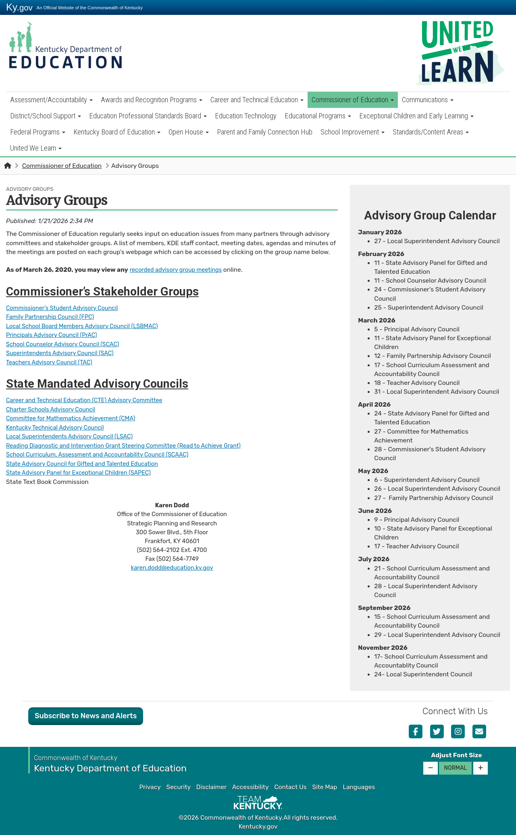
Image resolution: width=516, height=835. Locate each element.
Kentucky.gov (258, 826)
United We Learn (36, 148)
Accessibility (250, 787)
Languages (359, 787)
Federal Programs (37, 132)
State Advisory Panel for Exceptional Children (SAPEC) (84, 470)
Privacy (149, 787)
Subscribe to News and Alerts (86, 715)
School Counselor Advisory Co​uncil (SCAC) (67, 343)
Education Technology (246, 116)
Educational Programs (318, 116)
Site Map (324, 787)
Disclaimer (211, 787)
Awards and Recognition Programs (151, 99)
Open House (189, 132)
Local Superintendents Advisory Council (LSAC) (74, 434)
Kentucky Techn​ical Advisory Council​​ (59, 426)
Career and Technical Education (257, 99)
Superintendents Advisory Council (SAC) (64, 352)
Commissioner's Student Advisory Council (66, 307)
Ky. (19, 7)
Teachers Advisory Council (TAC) (52, 361)
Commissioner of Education (353, 99)
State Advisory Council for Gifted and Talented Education (88, 461)
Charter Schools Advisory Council (54, 408)
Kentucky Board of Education (116, 132)
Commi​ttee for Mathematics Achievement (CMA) (76, 417)
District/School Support (45, 116)
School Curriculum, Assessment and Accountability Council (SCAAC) (104, 453)
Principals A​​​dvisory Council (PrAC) (55, 334)
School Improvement (352, 132)
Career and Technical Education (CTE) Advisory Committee (90, 399)
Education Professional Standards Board (148, 116)
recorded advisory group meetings (179, 269)
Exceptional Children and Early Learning (416, 116)
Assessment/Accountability (51, 99)
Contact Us (290, 787)
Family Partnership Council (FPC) (53, 316)
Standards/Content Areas (431, 132)
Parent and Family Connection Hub (264, 132)
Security (178, 787)
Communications (428, 99)
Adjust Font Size (456, 755)
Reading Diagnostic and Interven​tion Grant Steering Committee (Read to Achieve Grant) (133, 443)
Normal (455, 768)
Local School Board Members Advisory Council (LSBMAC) (88, 325)
